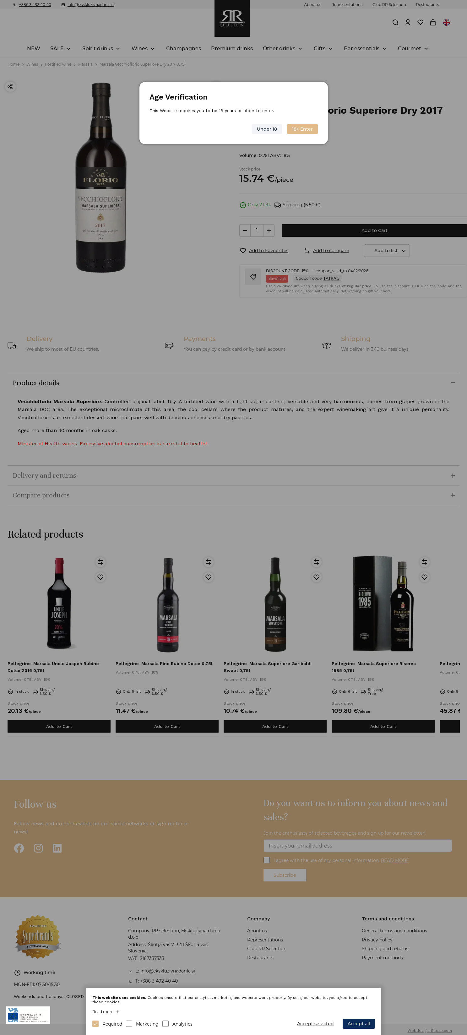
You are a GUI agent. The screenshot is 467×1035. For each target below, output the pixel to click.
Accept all (359, 1024)
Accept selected (315, 1024)
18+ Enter (302, 129)
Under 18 (267, 129)
